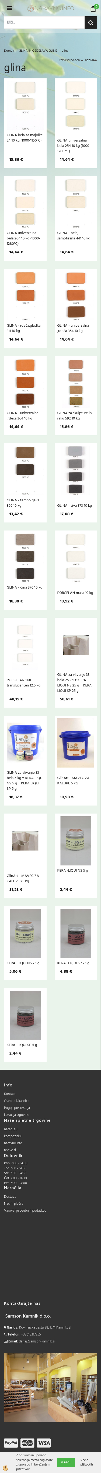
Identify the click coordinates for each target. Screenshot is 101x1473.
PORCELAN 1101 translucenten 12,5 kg (23, 682)
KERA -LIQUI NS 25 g (23, 963)
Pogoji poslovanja (17, 1108)
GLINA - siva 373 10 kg (74, 506)
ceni (79, 60)
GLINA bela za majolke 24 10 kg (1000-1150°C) (25, 137)
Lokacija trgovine (16, 1115)
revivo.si (10, 1150)
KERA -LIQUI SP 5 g (22, 1045)
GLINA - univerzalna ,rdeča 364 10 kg (23, 415)
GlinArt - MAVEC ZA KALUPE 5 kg (73, 780)
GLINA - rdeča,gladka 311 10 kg (24, 328)
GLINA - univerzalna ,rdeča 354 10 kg (73, 328)
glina (65, 51)
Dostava (10, 1197)
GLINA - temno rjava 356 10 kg (23, 503)
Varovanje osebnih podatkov (25, 1210)
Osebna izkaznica (16, 1101)
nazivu (91, 60)
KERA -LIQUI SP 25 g (73, 963)
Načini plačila (13, 1204)
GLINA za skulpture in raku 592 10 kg (74, 415)
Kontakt (10, 1094)
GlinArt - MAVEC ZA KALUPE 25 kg (23, 878)
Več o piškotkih (86, 1462)
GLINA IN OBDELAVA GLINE (38, 51)
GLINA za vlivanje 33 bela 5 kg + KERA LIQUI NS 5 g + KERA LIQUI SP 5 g (25, 781)
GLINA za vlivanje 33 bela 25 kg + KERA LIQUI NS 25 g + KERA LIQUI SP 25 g (74, 683)
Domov (9, 51)
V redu (66, 1462)
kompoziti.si (13, 1136)
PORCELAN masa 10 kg (75, 593)
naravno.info (13, 1143)
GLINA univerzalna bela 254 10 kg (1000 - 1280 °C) (74, 146)
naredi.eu (11, 1129)
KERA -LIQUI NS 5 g (72, 870)
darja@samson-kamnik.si (37, 1341)
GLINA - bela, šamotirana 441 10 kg (73, 235)
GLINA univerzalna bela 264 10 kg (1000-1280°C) (23, 238)
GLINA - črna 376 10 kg (24, 587)
